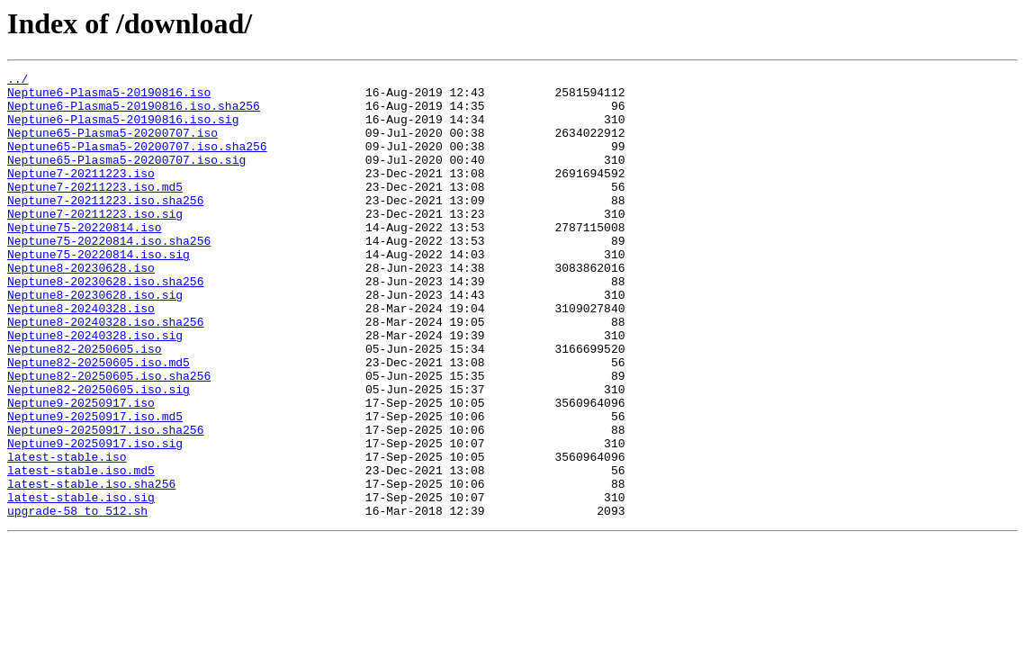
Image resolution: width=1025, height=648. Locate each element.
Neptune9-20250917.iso (81, 470)
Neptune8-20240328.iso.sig (95, 389)
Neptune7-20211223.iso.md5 (95, 210)
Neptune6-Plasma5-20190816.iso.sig (122, 130)
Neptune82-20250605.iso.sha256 (109, 437)
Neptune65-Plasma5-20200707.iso (112, 146)
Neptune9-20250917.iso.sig (95, 518)
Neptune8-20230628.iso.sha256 (105, 324)
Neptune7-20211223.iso (81, 194)
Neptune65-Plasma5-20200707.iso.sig (126, 178)
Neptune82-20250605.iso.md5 (98, 421)
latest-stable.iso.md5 (81, 551)
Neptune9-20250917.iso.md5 (95, 486)
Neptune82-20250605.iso (84, 405)
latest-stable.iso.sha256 (91, 567)
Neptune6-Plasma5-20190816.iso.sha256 (133, 113)
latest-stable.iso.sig (81, 583)
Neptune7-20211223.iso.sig (95, 243)
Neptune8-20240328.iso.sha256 (105, 372)
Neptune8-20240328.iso (81, 356)
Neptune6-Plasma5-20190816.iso (109, 97)
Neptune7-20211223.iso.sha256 (105, 227)
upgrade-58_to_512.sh (77, 599)
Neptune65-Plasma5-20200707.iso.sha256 (137, 162)
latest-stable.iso (67, 534)
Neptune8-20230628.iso (81, 308)
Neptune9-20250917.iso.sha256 (105, 502)
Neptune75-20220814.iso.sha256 (109, 275)
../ (17, 81)
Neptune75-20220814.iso (84, 259)
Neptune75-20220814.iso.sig (98, 292)
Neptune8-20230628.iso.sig (95, 340)
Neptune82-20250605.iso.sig (98, 454)
